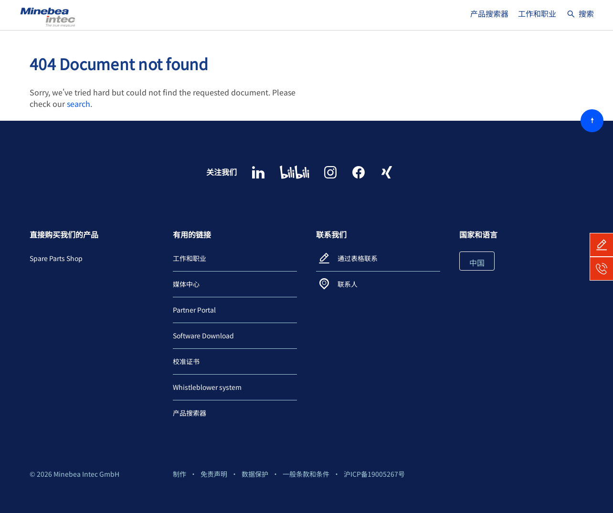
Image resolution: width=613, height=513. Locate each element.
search (78, 103)
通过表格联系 (358, 258)
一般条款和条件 (306, 474)
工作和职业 (537, 13)
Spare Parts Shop (56, 258)
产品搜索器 (489, 13)
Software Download (203, 335)
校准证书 (186, 361)
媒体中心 (186, 284)
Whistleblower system (207, 387)
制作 (179, 474)
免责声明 (214, 474)
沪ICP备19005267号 (374, 474)
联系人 (348, 284)
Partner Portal (194, 309)
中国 (477, 262)
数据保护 (255, 474)
